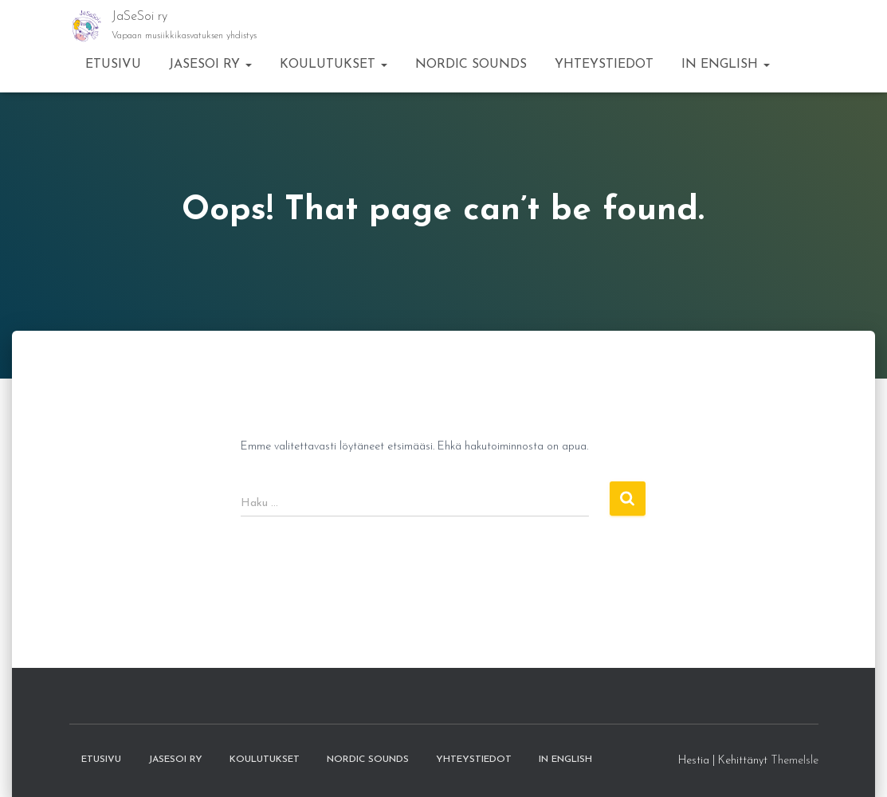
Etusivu (113, 64)
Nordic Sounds (471, 64)
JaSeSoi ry (210, 64)
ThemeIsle (794, 761)
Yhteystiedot (604, 64)
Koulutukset (333, 64)
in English (725, 64)
